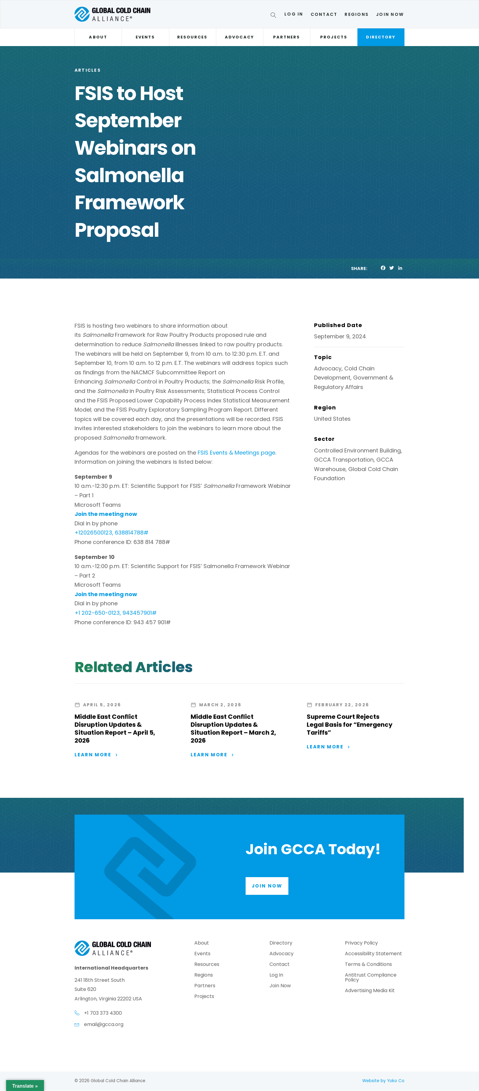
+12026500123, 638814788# (111, 532)
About (98, 37)
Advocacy (239, 37)
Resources (192, 37)
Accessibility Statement (373, 955)
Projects (333, 37)
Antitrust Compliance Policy (371, 978)
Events (145, 37)
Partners (286, 37)
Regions (357, 14)
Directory (381, 37)
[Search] (274, 16)
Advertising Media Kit (370, 992)
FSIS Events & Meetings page (236, 452)
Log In (293, 14)
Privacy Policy (361, 944)
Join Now (390, 14)
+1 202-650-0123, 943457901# (116, 613)
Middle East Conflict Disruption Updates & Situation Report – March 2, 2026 (233, 728)
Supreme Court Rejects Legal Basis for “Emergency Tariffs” (350, 724)
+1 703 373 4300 (103, 1013)
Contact (324, 14)
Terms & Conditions (368, 965)
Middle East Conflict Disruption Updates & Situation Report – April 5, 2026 (115, 728)
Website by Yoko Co (383, 1081)
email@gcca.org (103, 1024)
